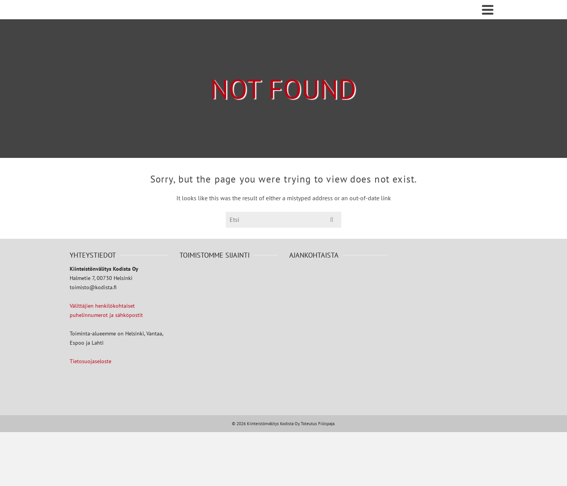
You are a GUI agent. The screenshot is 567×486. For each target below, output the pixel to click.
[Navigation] (487, 9)
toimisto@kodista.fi (93, 287)
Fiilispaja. (326, 423)
